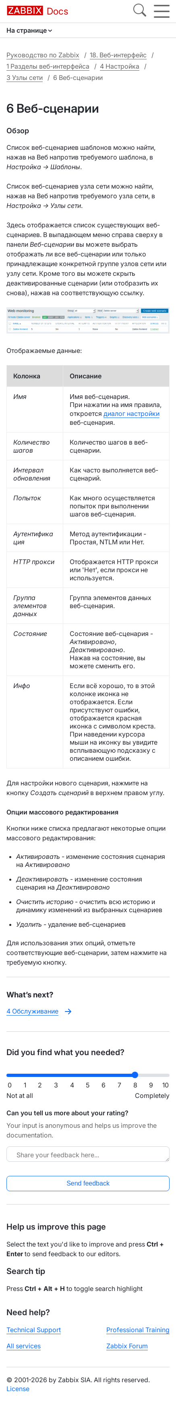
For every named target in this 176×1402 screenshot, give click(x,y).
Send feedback (88, 1183)
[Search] (139, 11)
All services (23, 1346)
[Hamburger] (162, 11)
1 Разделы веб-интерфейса (47, 66)
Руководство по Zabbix (42, 55)
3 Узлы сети (24, 77)
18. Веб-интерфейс (118, 55)
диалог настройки (131, 413)
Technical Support (33, 1330)
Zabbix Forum (127, 1346)
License (17, 1389)
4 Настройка (119, 66)
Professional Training (138, 1330)
